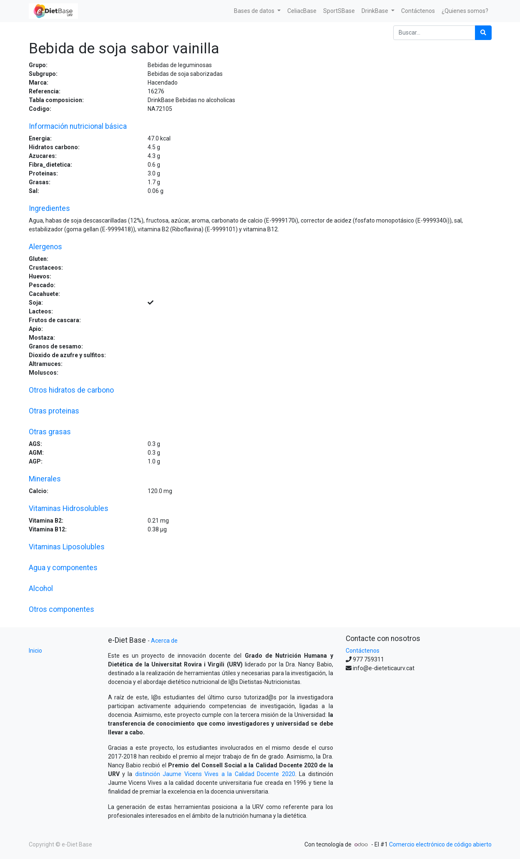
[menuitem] (302, 11)
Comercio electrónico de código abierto (440, 844)
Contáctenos (362, 650)
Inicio (35, 650)
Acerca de (164, 640)
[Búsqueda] (483, 32)
